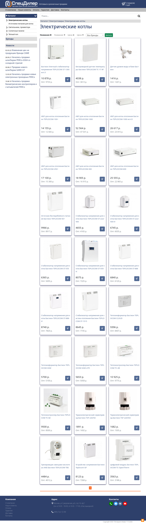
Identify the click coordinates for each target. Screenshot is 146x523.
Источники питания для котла (21, 23)
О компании (10, 10)
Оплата (36, 10)
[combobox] (95, 35)
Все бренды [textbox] (92, 35)
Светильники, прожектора (18, 27)
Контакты (65, 10)
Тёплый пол (12, 34)
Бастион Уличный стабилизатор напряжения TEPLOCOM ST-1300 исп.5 (55, 69)
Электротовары (56, 21)
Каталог (11, 15)
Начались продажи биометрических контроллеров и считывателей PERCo (21, 84)
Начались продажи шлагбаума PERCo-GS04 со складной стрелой (17, 60)
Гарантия (45, 10)
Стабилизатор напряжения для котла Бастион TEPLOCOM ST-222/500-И (124, 219)
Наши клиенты (24, 10)
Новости (10, 45)
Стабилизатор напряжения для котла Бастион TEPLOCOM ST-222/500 (90, 219)
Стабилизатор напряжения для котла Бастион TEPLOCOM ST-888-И (55, 318)
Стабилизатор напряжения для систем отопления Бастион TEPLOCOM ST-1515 (90, 318)
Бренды (10, 38)
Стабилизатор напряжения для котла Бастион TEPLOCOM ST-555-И (90, 268)
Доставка (55, 10)
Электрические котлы (75, 21)
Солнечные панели (15, 31)
